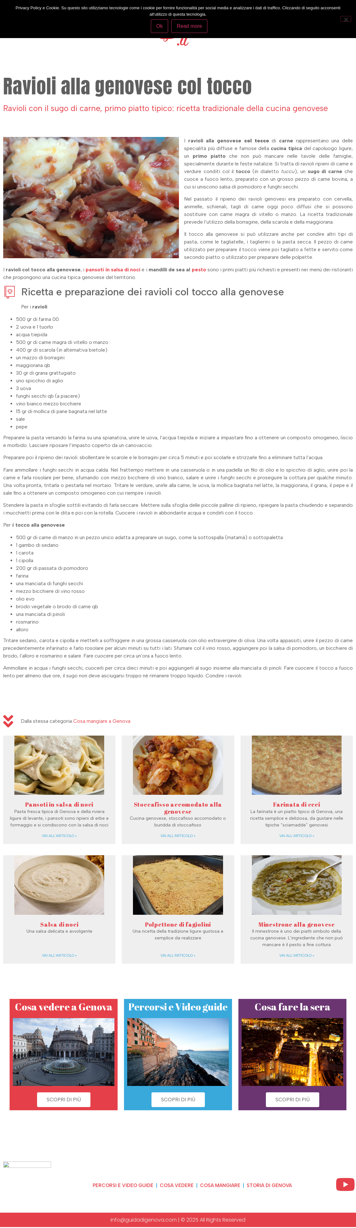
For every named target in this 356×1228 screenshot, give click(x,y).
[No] (345, 18)
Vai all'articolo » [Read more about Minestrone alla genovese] (296, 955)
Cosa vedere (173, 1185)
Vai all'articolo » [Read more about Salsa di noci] (59, 955)
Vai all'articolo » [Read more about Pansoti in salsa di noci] (59, 835)
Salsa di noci (59, 924)
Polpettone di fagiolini (178, 924)
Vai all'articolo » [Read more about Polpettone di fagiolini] (177, 955)
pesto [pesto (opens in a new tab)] (199, 270)
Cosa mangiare (220, 1185)
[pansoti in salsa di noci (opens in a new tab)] (114, 270)
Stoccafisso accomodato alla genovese (178, 808)
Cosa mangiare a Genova (101, 721)
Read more (190, 26)
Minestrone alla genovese (297, 924)
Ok (160, 26)
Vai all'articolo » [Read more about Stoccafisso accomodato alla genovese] (177, 835)
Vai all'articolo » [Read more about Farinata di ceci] (296, 835)
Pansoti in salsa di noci (59, 804)
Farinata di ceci (296, 804)
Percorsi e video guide (117, 1185)
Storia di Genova (273, 1185)
